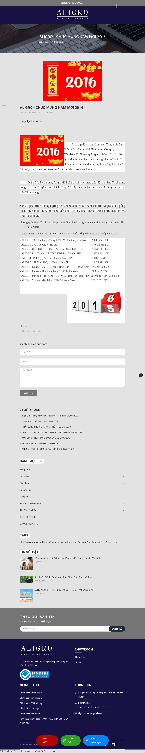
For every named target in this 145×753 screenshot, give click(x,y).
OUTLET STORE (28, 517)
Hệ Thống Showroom (30, 503)
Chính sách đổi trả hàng (31, 703)
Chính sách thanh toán (31, 692)
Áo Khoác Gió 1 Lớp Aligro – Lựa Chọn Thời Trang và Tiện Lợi (65, 577)
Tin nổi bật (29, 552)
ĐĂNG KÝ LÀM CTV (29, 523)
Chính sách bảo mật (29, 708)
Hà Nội (78, 662)
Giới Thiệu (25, 476)
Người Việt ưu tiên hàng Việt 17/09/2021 (40, 421)
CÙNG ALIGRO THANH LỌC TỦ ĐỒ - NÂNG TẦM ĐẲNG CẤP (64, 590)
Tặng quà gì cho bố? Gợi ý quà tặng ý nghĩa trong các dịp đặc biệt (67, 558)
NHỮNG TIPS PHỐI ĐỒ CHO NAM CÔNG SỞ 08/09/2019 (48, 449)
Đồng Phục (25, 496)
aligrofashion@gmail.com (90, 713)
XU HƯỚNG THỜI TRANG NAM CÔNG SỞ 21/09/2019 (46, 438)
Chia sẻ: (24, 326)
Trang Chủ (25, 469)
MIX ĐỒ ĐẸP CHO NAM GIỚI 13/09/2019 (40, 443)
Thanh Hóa (80, 657)
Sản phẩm (25, 483)
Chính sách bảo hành (30, 713)
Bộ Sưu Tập (25, 490)
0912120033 (77, 3)
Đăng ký (117, 628)
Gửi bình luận (28, 393)
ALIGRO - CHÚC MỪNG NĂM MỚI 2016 (51, 108)
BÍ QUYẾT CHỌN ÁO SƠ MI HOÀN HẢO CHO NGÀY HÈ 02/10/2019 (52, 432)
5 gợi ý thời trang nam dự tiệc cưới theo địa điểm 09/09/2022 (50, 415)
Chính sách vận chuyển (31, 698)
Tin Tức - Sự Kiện (28, 510)
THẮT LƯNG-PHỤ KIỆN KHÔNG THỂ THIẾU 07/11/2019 (46, 427)
